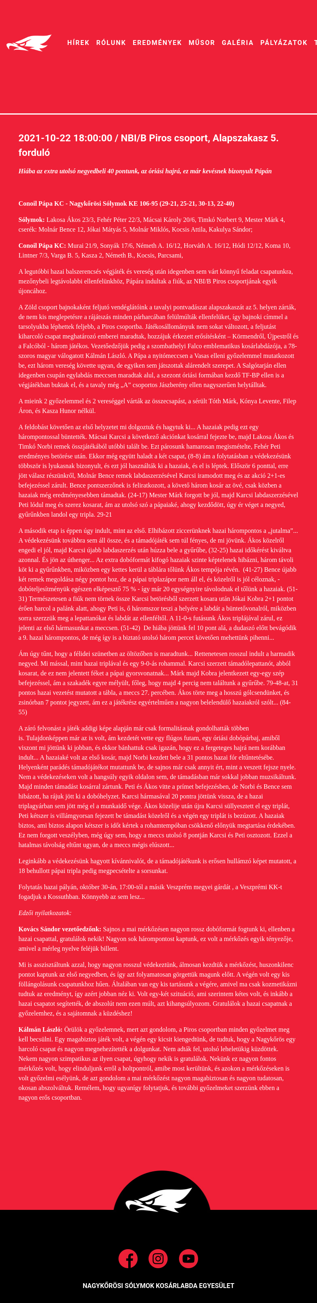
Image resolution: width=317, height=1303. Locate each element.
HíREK (78, 43)
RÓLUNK (111, 43)
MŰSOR (202, 43)
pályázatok (284, 43)
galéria (238, 43)
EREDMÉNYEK (157, 43)
